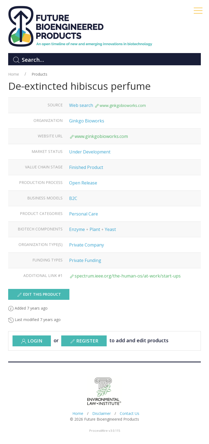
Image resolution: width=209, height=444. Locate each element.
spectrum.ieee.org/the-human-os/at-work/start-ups (125, 276)
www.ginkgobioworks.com (120, 105)
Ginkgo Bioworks (86, 121)
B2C (73, 198)
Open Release (83, 183)
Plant (95, 229)
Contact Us (129, 413)
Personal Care (83, 214)
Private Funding (85, 260)
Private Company (86, 245)
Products (39, 74)
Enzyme (77, 229)
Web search (81, 105)
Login (31, 341)
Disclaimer (101, 413)
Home (13, 74)
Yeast (110, 229)
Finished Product (86, 167)
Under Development (89, 152)
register (84, 341)
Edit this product (39, 294)
